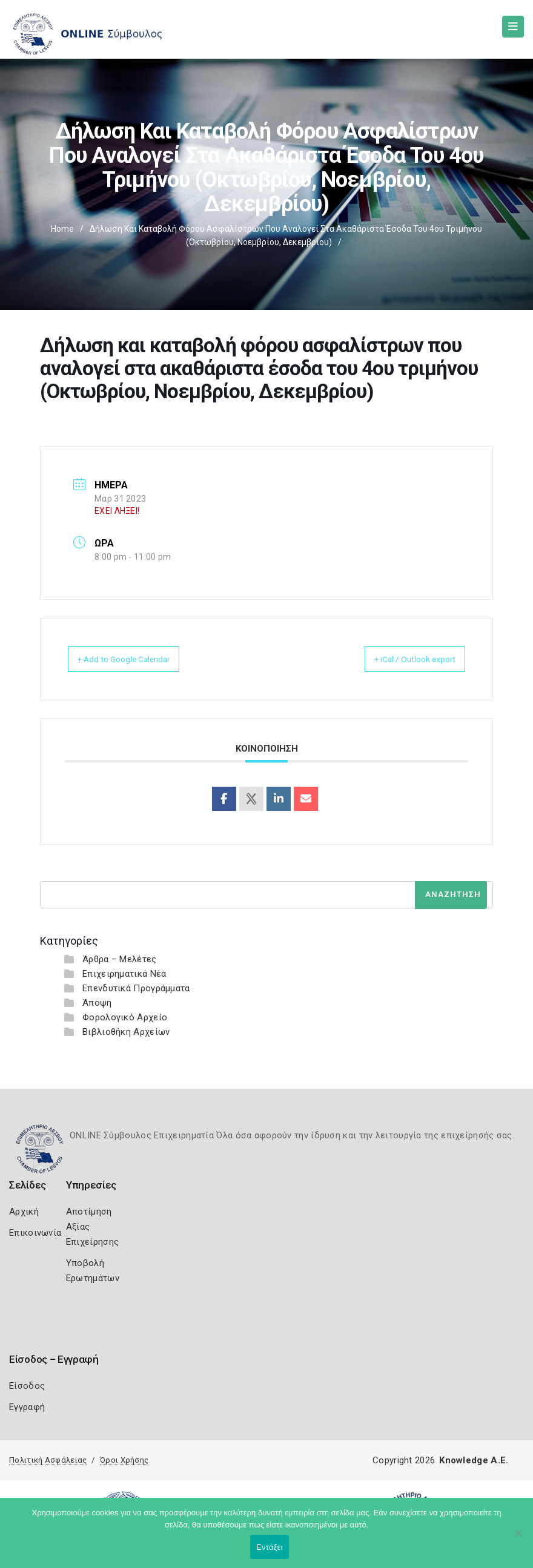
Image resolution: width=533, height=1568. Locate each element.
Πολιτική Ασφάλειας (48, 1460)
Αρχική (24, 1211)
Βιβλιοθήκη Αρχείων (126, 1031)
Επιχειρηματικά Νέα (124, 973)
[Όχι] (518, 1539)
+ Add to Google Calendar (136, 659)
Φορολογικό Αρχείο (124, 1017)
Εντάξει (269, 1547)
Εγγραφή (27, 1407)
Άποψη (97, 1002)
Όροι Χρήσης (124, 1460)
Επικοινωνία (35, 1232)
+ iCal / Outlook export (403, 659)
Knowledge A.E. (473, 1460)
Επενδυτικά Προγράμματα (136, 988)
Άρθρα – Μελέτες (119, 959)
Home (62, 229)
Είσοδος (27, 1385)
